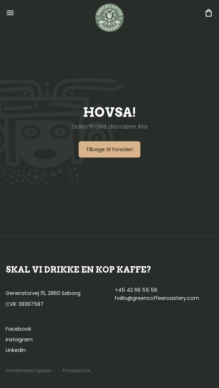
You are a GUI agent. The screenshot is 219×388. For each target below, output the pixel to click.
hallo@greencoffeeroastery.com (157, 298)
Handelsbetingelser (29, 370)
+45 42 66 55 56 (136, 289)
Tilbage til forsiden (109, 149)
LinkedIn (16, 350)
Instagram (19, 339)
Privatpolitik (77, 370)
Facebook (18, 328)
